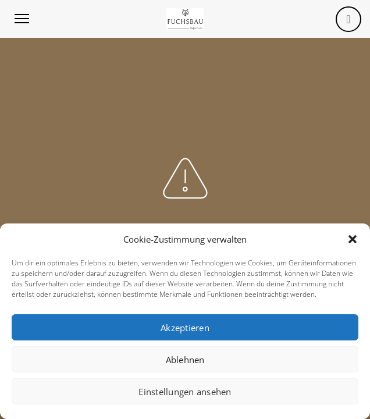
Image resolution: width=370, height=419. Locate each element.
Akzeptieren (185, 327)
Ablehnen (185, 359)
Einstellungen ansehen (184, 391)
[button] (352, 239)
